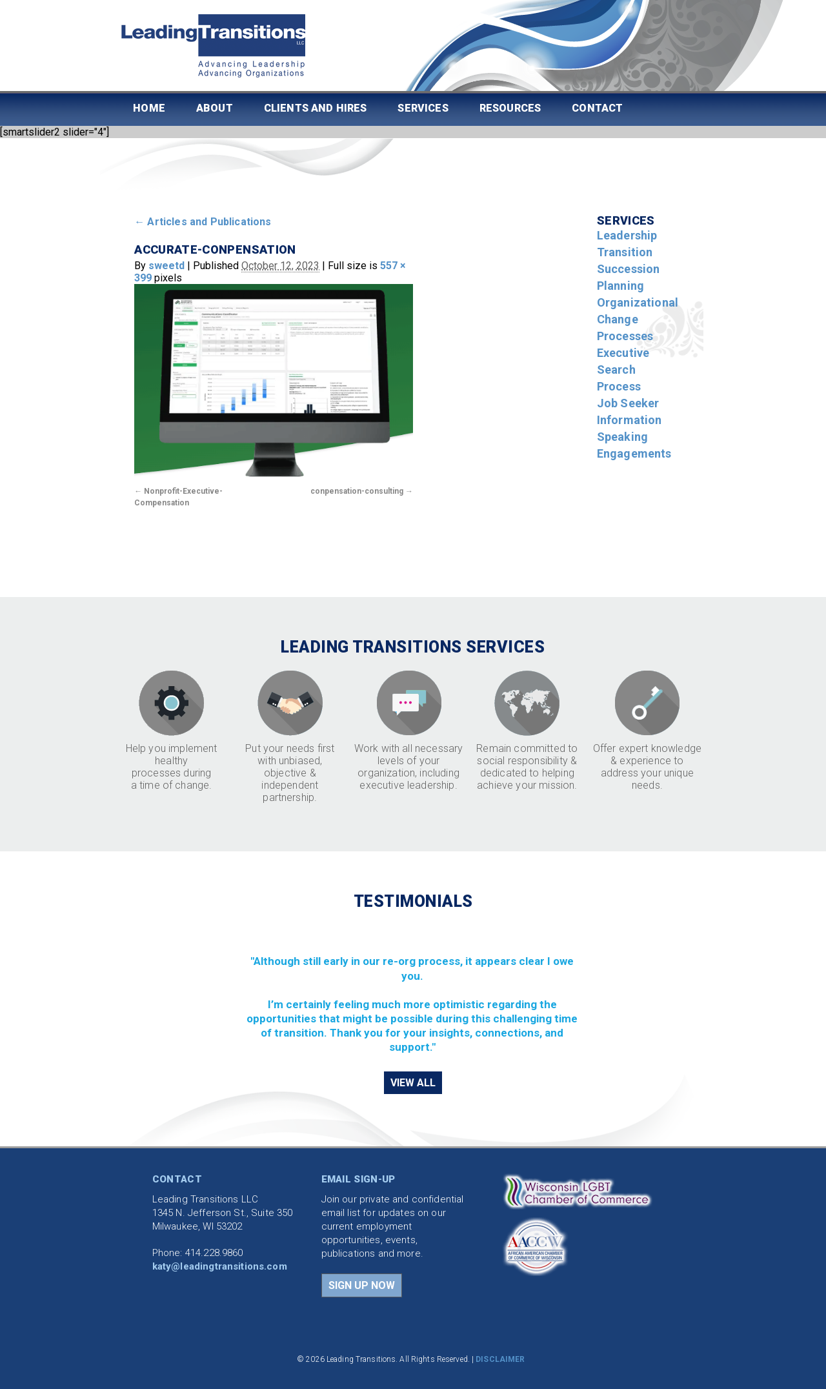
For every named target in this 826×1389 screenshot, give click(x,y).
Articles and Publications (202, 222)
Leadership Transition (627, 243)
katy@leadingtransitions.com (219, 1266)
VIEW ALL (413, 1083)
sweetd (166, 265)
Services (423, 108)
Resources (510, 108)
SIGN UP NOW (361, 1285)
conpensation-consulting (356, 491)
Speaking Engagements (634, 445)
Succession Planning (628, 277)
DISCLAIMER (500, 1359)
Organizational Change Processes (637, 319)
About (214, 108)
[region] (413, 989)
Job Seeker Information (629, 411)
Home (149, 108)
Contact (597, 108)
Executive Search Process (623, 369)
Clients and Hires (315, 108)
